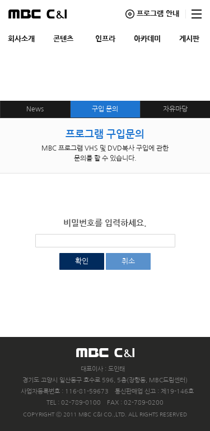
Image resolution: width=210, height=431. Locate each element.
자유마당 (175, 109)
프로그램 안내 (158, 13)
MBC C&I (37, 14)
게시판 (189, 39)
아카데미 (147, 39)
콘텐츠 (63, 39)
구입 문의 (105, 109)
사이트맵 (196, 14)
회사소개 (21, 39)
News (35, 109)
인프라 (105, 39)
